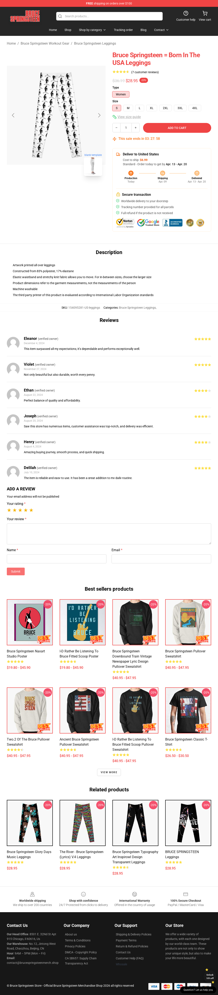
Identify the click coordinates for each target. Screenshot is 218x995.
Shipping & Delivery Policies (133, 934)
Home (11, 43)
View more (109, 772)
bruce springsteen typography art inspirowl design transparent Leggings (135, 857)
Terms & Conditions (77, 940)
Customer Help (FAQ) (130, 958)
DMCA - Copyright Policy (81, 952)
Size (115, 101)
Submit (15, 571)
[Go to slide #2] (67, 188)
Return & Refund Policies (132, 946)
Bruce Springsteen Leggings (95, 43)
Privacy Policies (75, 946)
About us (71, 934)
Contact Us (123, 952)
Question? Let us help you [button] (198, 989)
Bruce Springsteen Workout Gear (45, 43)
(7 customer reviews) (145, 72)
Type (115, 87)
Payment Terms (126, 940)
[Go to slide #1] (45, 188)
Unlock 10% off (210, 976)
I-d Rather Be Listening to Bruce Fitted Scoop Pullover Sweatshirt (133, 744)
